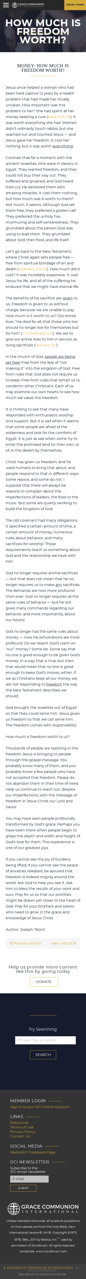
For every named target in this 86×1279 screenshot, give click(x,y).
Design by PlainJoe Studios (42, 1274)
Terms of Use (22, 1127)
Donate (44, 982)
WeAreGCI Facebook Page (32, 1152)
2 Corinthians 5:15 (37, 333)
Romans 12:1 (46, 345)
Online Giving (75, 5)
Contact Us (20, 1136)
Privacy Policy (22, 1132)
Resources (19, 1123)
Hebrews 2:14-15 (33, 269)
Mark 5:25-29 (59, 117)
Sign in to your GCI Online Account (39, 1107)
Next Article (63, 943)
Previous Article (25, 943)
